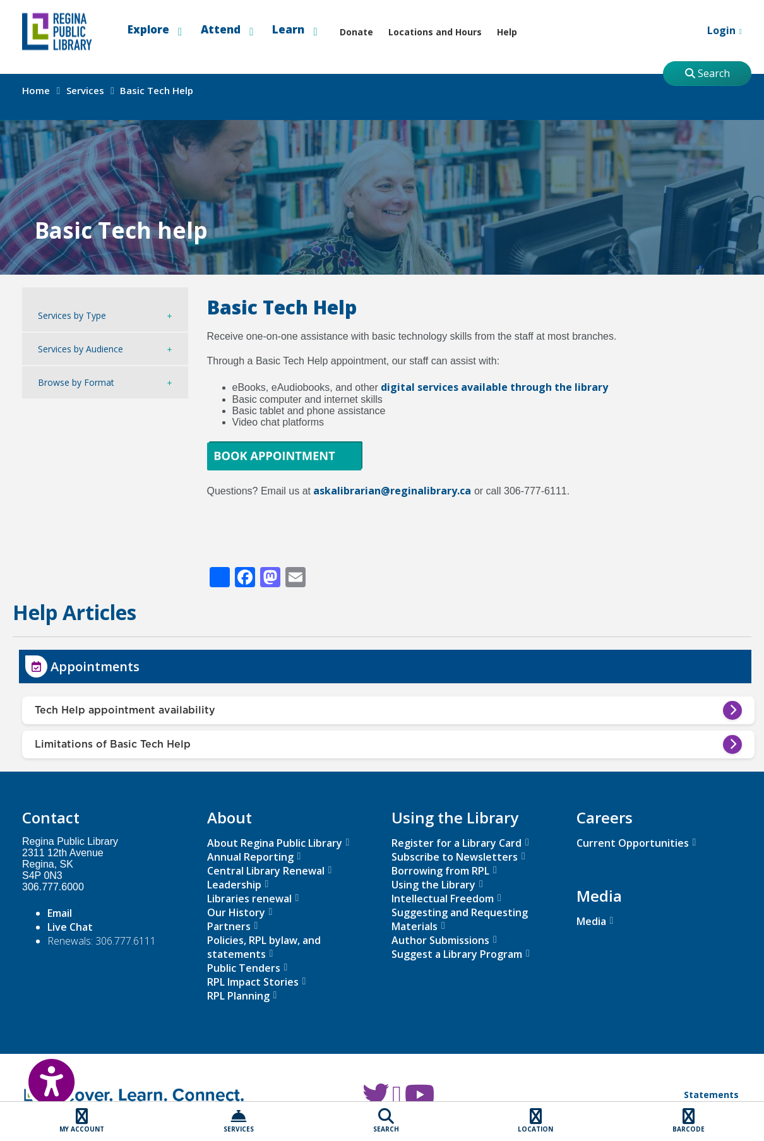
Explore (155, 29)
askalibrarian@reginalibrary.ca (392, 491)
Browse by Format (76, 382)
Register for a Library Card (456, 843)
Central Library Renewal (266, 871)
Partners (229, 926)
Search (707, 73)
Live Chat (70, 927)
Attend (227, 29)
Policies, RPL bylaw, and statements (264, 947)
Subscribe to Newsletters (454, 857)
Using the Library (433, 885)
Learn (294, 29)
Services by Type (72, 315)
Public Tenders (243, 968)
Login (713, 31)
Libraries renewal (249, 898)
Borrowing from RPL (440, 871)
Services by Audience (80, 349)
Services (85, 90)
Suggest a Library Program (456, 954)
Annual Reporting (250, 857)
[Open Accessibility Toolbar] (38, 1074)
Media (591, 921)
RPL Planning (238, 996)
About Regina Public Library (274, 843)
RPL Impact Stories (253, 982)
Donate (356, 32)
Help (507, 32)
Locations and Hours (435, 32)
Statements (711, 1095)
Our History (236, 912)
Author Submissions (440, 940)
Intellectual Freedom (442, 898)
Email (59, 913)
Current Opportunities (632, 843)
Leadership (234, 885)
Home (36, 90)
